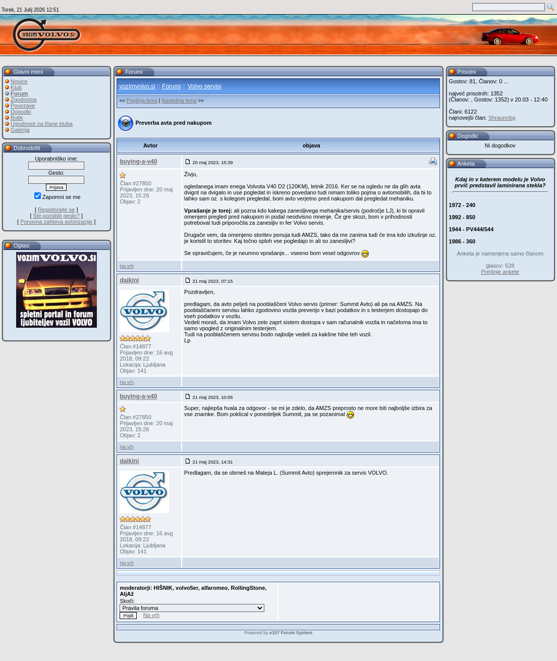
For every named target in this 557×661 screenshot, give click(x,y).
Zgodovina (23, 99)
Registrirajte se (56, 210)
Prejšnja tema (142, 101)
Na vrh (126, 266)
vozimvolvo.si (137, 86)
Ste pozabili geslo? (56, 216)
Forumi (171, 86)
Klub (16, 87)
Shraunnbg (502, 118)
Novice (19, 81)
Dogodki (21, 112)
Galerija (20, 130)
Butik (17, 118)
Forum (19, 93)
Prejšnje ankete (500, 272)
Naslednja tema (178, 101)
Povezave (23, 106)
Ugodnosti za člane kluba (42, 124)
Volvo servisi (204, 86)
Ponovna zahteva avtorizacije (56, 222)
